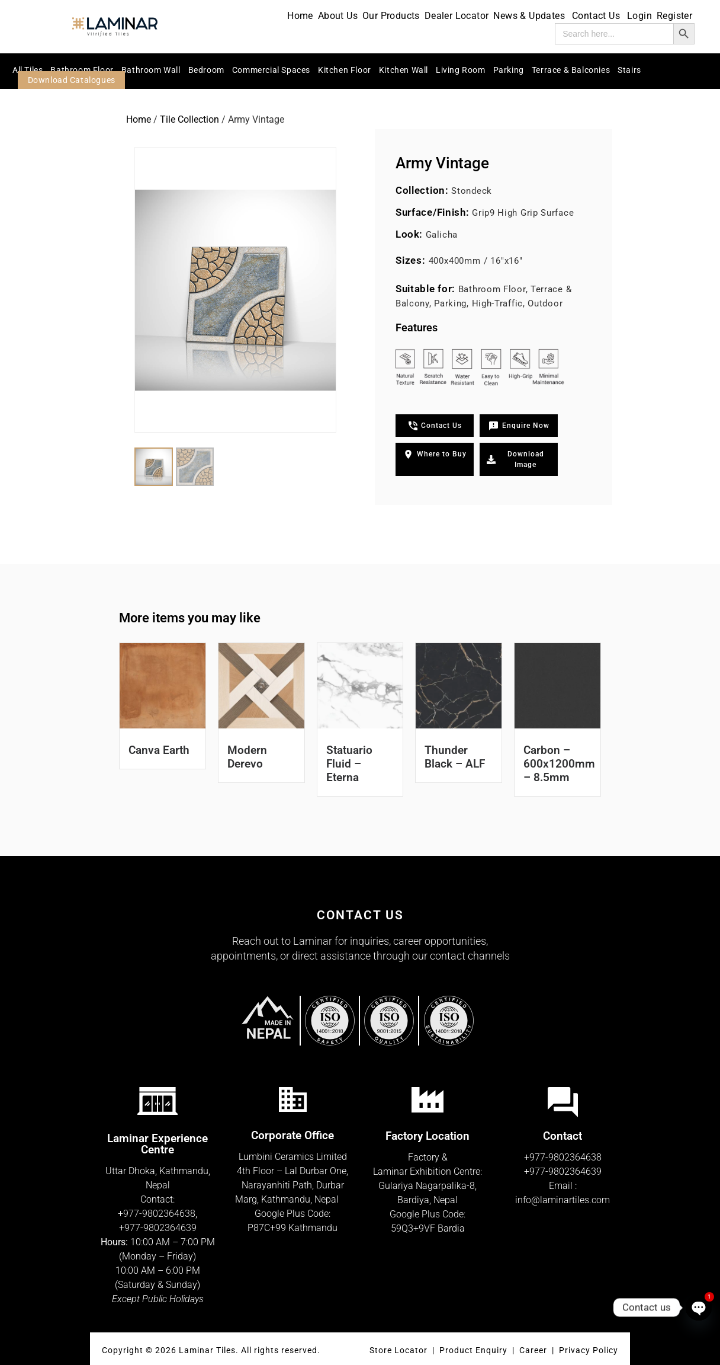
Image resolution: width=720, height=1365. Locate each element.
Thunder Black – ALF (455, 757)
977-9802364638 (159, 1213)
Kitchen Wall (403, 70)
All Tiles (27, 70)
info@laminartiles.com (562, 1200)
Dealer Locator (457, 15)
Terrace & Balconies (571, 70)
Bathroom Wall (151, 70)
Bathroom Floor (81, 70)
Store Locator (398, 1350)
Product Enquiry (473, 1350)
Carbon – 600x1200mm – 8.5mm (559, 763)
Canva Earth (158, 750)
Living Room (461, 70)
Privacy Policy (588, 1350)
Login (639, 15)
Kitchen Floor (344, 70)
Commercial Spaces (271, 70)
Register (674, 15)
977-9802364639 (160, 1227)
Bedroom (206, 70)
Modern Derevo (247, 757)
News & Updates (530, 15)
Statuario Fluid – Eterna (349, 763)
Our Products (391, 15)
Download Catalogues (71, 80)
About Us (338, 15)
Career (534, 1350)
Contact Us (597, 15)
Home (300, 15)
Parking (508, 70)
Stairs (629, 70)
